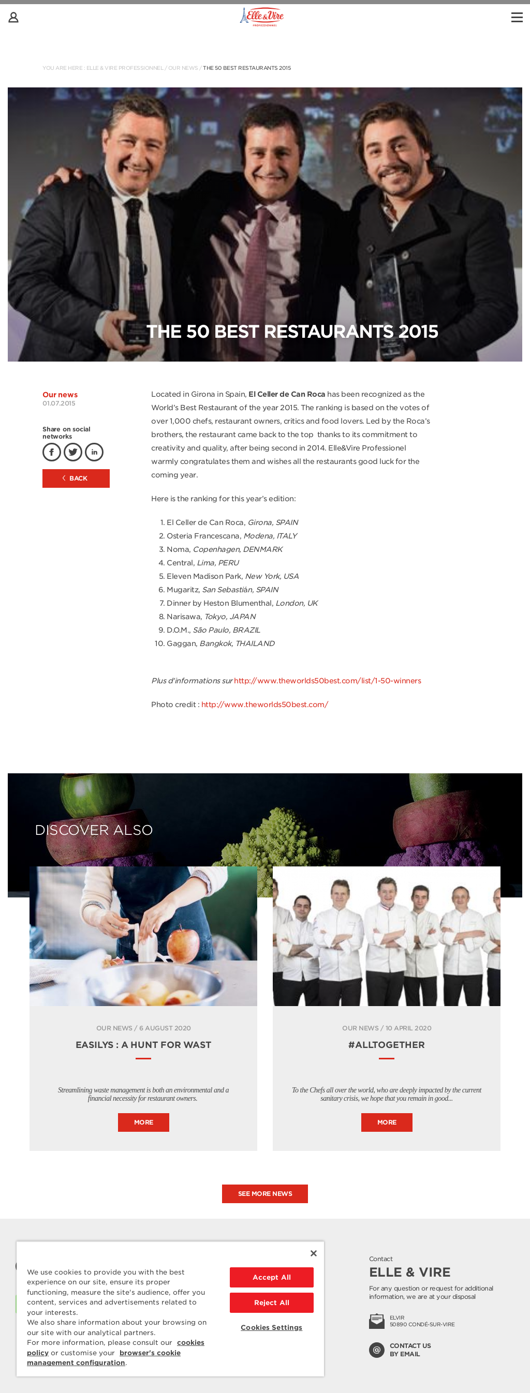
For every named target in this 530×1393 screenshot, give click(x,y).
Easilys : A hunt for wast (144, 1045)
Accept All (272, 1277)
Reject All (271, 1303)
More (143, 1122)
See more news (265, 1193)
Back (75, 478)
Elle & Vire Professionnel (125, 68)
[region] (170, 1308)
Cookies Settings (271, 1327)
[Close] (314, 1253)
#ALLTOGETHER (386, 1045)
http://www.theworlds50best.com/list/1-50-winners (327, 681)
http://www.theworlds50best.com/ (265, 704)
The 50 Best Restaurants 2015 (246, 68)
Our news (183, 68)
